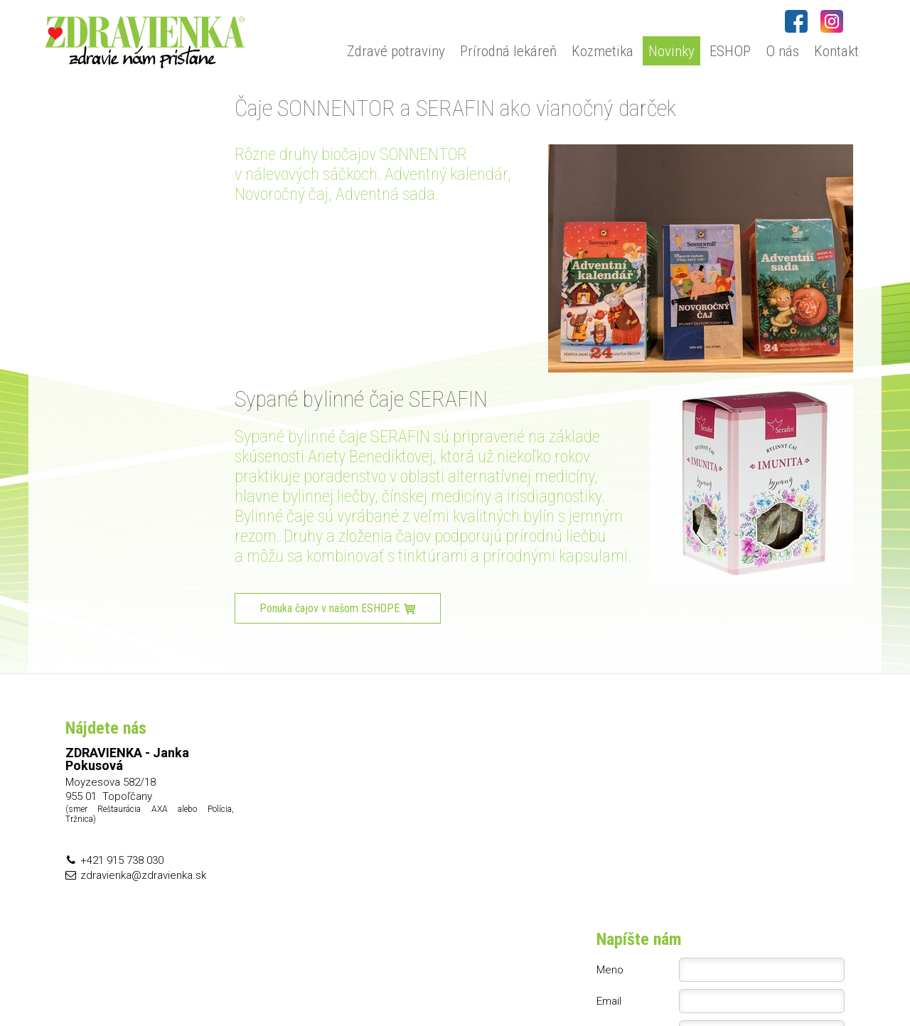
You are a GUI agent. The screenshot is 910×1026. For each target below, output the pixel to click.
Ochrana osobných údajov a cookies (610, 984)
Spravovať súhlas (728, 984)
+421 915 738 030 (122, 860)
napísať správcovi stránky (477, 984)
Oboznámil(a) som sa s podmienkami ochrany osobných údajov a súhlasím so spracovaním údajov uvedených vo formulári (729, 859)
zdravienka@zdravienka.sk (143, 875)
